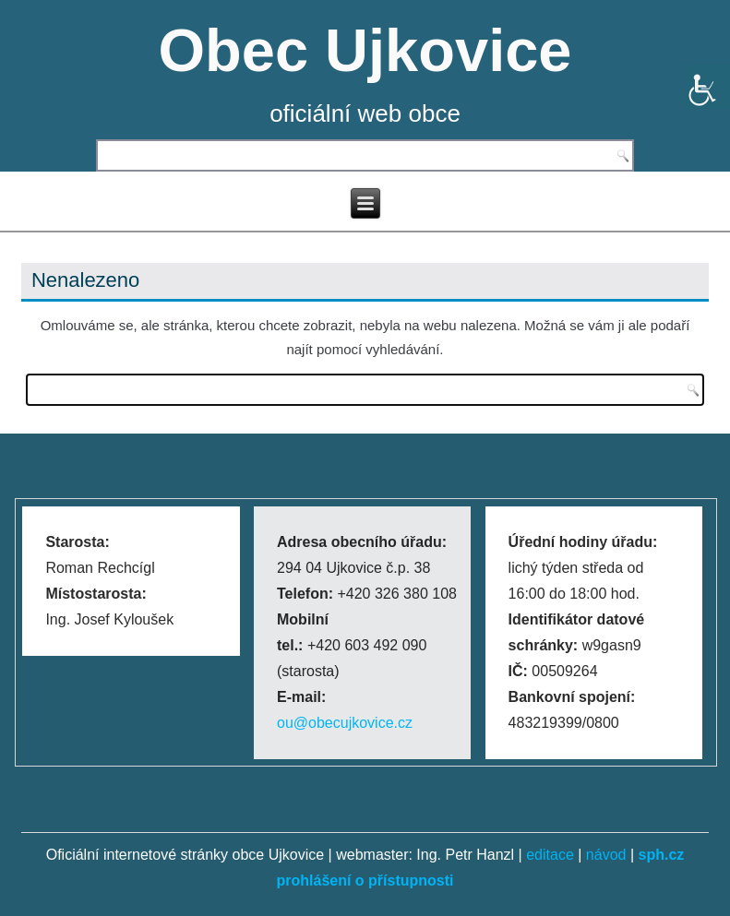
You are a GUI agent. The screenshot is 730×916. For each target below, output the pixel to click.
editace (550, 854)
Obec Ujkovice (365, 50)
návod (606, 854)
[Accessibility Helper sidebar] (708, 87)
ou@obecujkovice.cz (345, 723)
